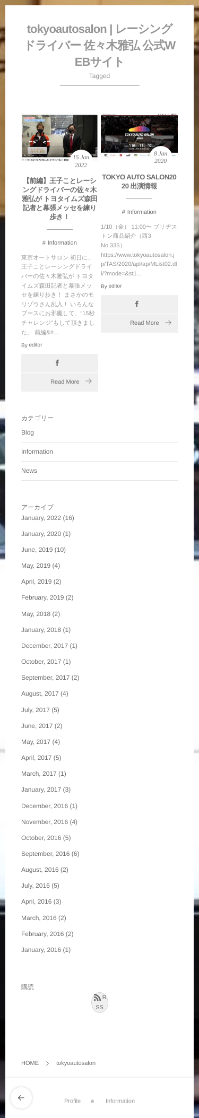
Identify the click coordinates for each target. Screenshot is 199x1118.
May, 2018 (35, 614)
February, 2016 (42, 934)
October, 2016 (41, 838)
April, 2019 (36, 581)
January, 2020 (41, 534)
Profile (72, 1098)
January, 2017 (41, 789)
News (29, 470)
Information (62, 243)
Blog (27, 432)
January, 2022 (41, 518)
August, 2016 (40, 869)
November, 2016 (44, 822)
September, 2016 (45, 853)
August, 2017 (40, 693)
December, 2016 (44, 806)
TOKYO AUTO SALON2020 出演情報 (139, 181)
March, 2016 (39, 918)
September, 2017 (45, 677)
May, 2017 (35, 742)
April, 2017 (36, 757)
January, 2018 (41, 630)
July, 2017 (35, 710)
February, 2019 (42, 597)
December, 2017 (44, 645)
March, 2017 (39, 773)
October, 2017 (41, 661)
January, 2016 (41, 950)
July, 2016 (35, 885)
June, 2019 (37, 549)
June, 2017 (37, 726)
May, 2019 (35, 565)
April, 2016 (36, 901)
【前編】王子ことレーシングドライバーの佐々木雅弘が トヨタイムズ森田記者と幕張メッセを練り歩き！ (60, 199)
